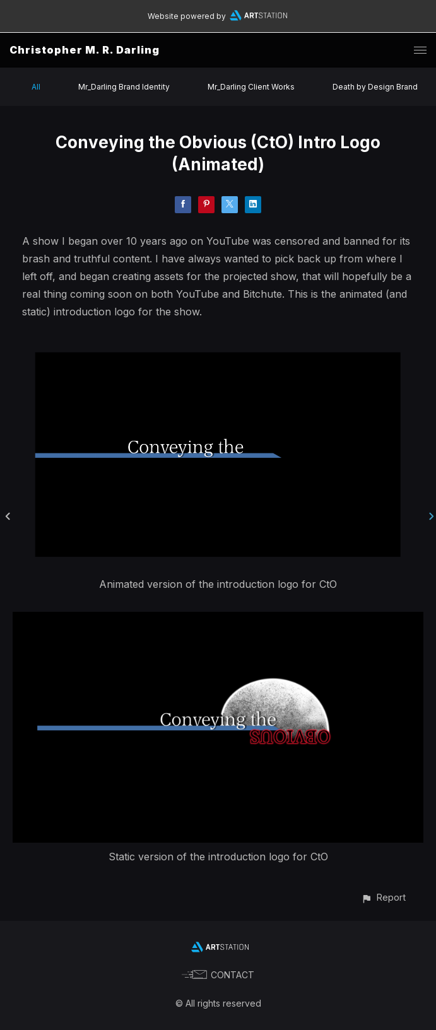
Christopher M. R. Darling (84, 50)
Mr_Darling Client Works (251, 86)
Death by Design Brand (375, 86)
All (36, 86)
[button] (383, 897)
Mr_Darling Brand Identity (124, 86)
